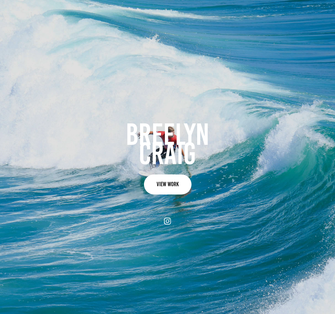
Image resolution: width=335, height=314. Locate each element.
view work (168, 184)
